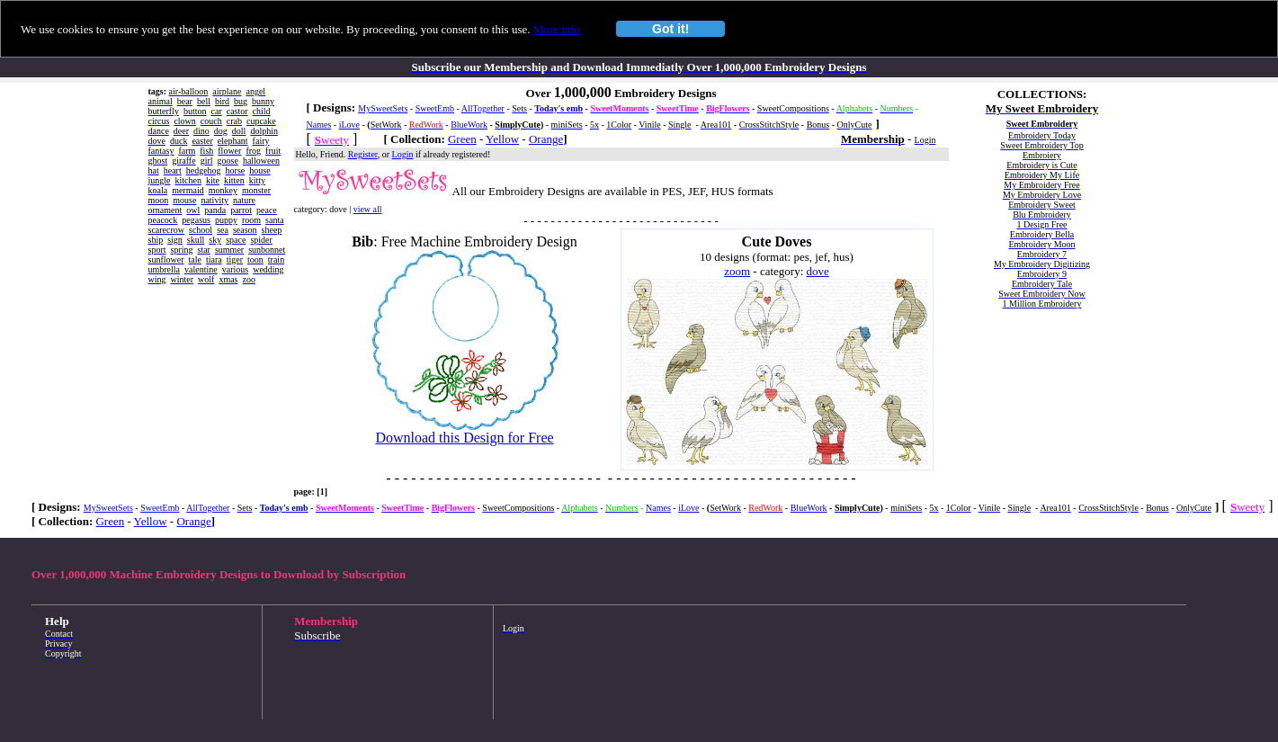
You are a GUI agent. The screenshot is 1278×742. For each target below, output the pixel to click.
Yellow (502, 139)
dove (818, 271)
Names (319, 125)
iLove (349, 125)
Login (403, 154)
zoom (737, 271)
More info (556, 29)
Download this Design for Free (464, 437)
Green (462, 139)
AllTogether (483, 108)
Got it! (670, 29)
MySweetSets (382, 108)
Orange (546, 139)
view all (367, 209)
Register (363, 154)
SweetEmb (435, 108)
